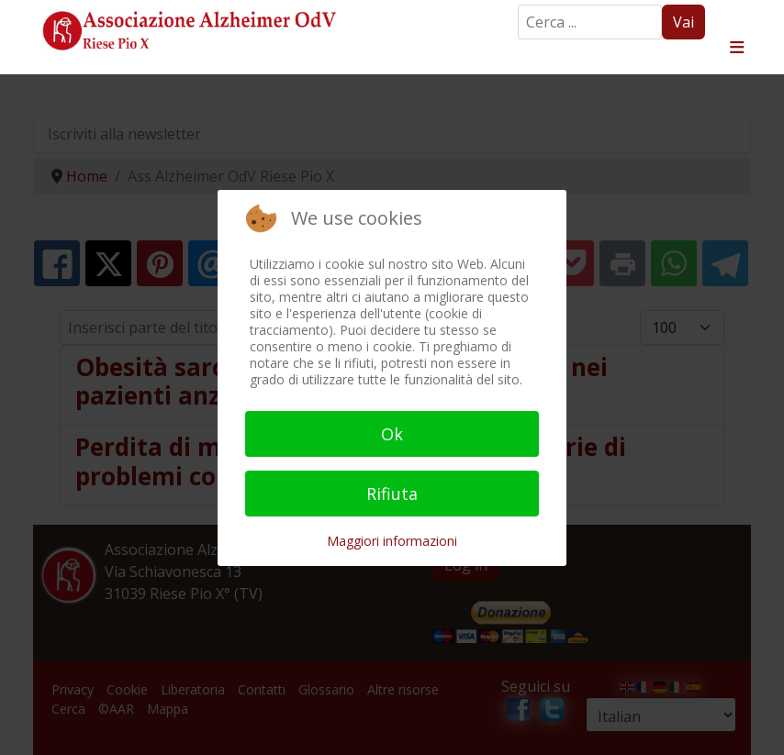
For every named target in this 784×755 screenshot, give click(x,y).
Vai (683, 22)
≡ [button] (737, 47)
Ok (392, 434)
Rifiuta (392, 494)
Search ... (518, 5)
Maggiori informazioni (392, 541)
